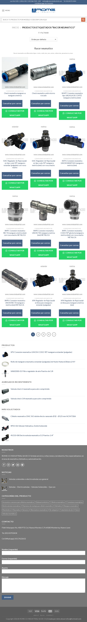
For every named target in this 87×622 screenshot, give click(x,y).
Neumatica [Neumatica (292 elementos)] (16, 510)
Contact (49, 615)
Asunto (43, 571)
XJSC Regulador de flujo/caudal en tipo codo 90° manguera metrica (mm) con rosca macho (43, 163)
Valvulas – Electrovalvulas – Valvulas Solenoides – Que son (32, 487)
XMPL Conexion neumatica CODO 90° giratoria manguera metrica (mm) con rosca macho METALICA (72, 234)
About (36, 615)
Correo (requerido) (43, 562)
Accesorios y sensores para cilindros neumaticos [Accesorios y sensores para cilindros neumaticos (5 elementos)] (18, 502)
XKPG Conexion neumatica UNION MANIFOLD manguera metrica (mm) (72, 163)
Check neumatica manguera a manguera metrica (15, 94)
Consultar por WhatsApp (15, 113)
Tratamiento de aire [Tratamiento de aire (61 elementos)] (66, 510)
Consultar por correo (12, 103)
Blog (42, 615)
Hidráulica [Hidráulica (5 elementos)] (58, 506)
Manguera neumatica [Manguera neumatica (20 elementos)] (71, 506)
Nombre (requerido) (43, 552)
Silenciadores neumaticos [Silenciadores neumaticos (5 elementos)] (39, 510)
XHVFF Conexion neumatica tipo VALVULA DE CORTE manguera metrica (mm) (72, 95)
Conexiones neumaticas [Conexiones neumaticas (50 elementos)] (75, 502)
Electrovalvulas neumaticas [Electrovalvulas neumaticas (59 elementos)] (11, 506)
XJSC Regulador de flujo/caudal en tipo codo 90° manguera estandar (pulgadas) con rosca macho (15, 164)
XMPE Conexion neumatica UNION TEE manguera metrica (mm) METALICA (43, 233)
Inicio (15, 27)
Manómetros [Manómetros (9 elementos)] (6, 510)
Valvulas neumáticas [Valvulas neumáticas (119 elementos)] (9, 514)
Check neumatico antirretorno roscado (43, 94)
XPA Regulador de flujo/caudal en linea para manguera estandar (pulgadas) (43, 303)
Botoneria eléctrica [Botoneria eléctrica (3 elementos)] (42, 502)
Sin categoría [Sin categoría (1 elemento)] (53, 510)
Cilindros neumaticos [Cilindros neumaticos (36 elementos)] (58, 502)
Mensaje (43, 585)
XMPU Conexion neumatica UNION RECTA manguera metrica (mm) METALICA (15, 303)
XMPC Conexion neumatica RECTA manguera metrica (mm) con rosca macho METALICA (14, 233)
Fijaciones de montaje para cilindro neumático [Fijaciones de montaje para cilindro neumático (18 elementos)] (38, 506)
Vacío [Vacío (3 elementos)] (77, 510)
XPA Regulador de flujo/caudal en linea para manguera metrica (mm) (72, 303)
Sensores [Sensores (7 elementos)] (25, 510)
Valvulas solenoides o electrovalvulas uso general (28, 479)
